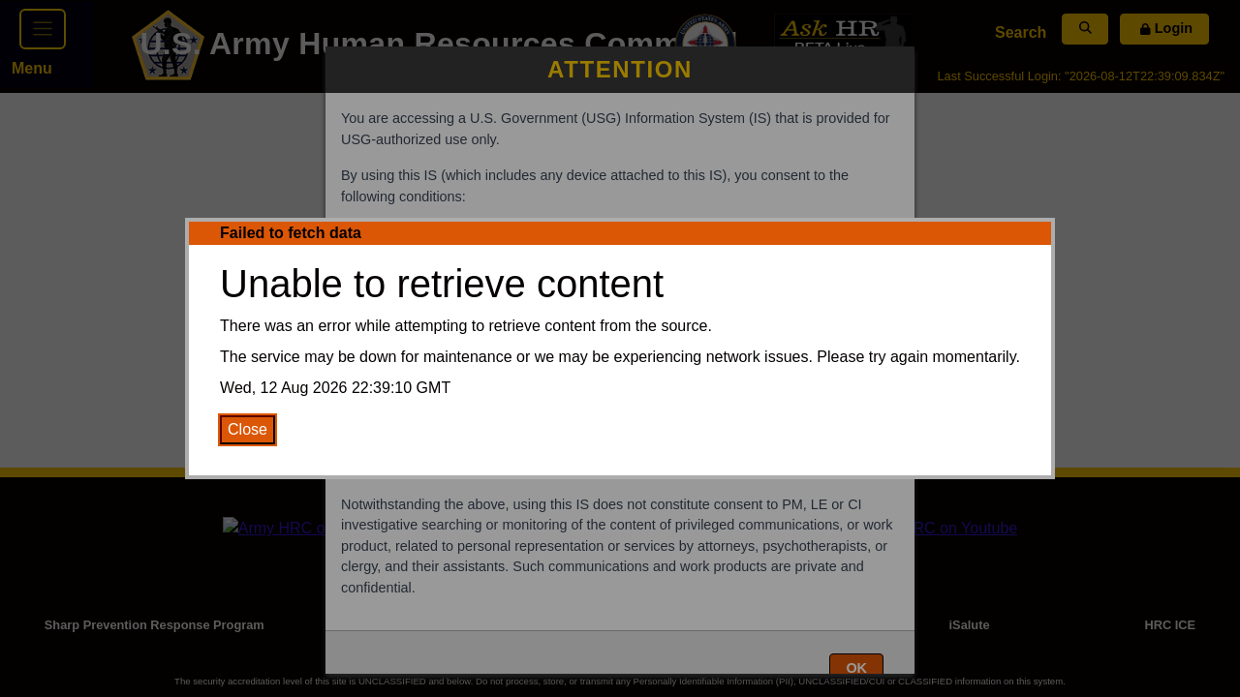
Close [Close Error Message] (247, 429)
